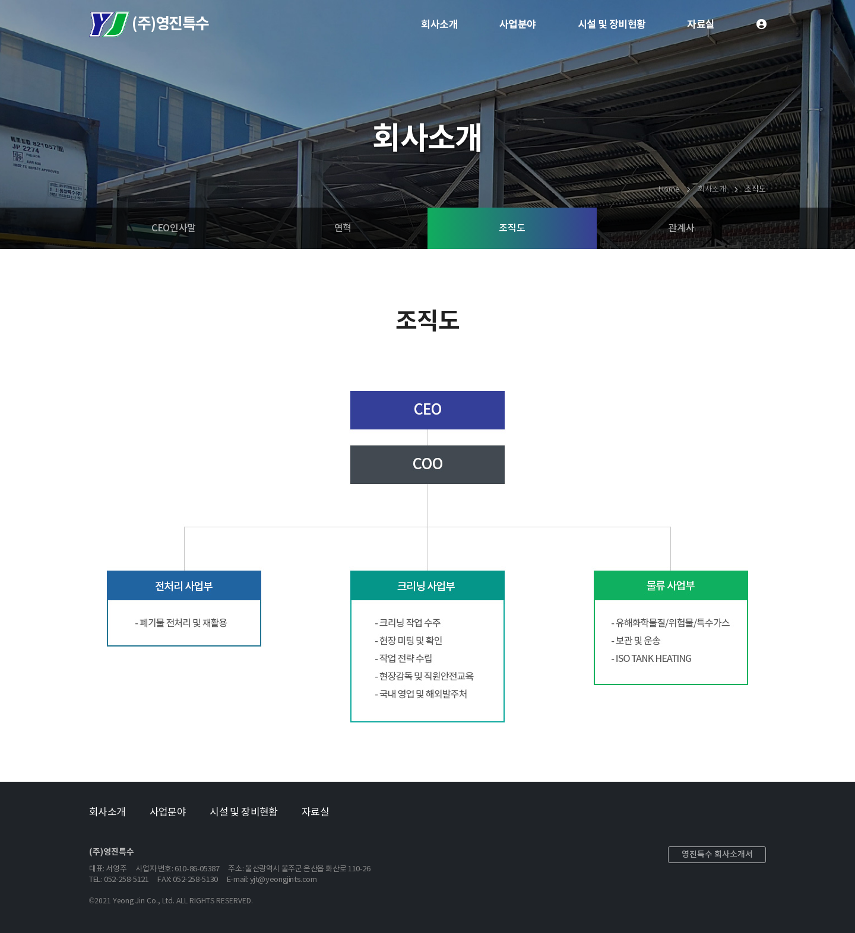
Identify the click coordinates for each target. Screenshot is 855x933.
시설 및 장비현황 (612, 24)
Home (668, 189)
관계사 (681, 228)
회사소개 (439, 24)
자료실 (700, 24)
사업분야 (517, 24)
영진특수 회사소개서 (717, 854)
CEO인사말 (173, 228)
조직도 (512, 228)
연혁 (343, 228)
